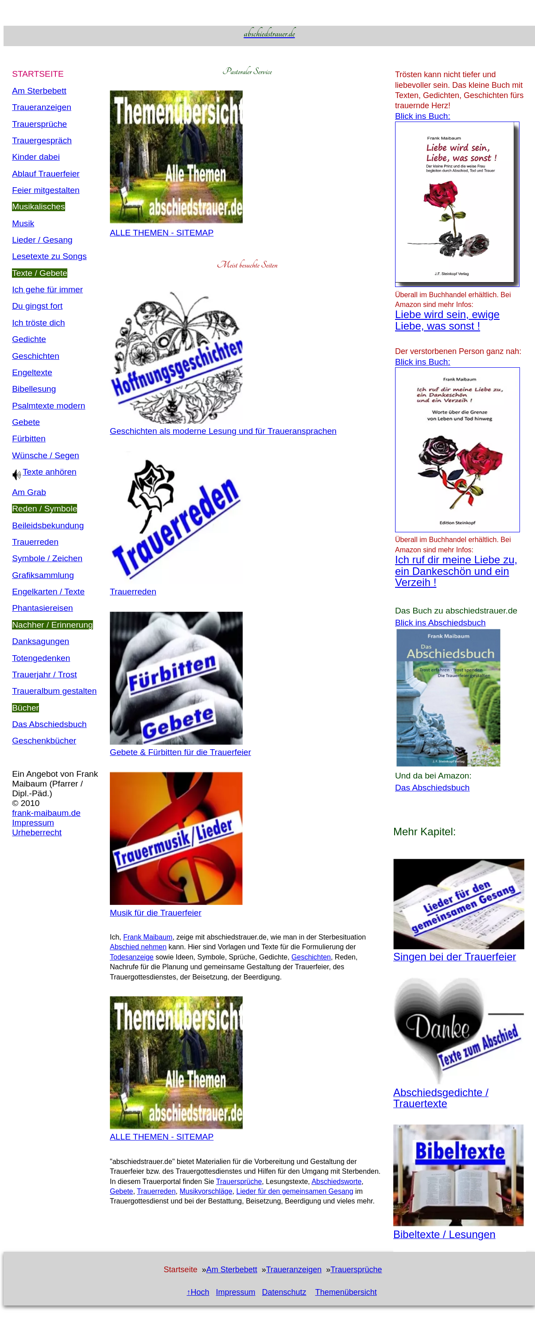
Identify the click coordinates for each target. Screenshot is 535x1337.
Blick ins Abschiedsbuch (440, 622)
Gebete (26, 422)
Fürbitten (29, 438)
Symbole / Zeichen (47, 558)
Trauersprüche (39, 124)
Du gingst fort (37, 306)
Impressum (33, 822)
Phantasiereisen (42, 608)
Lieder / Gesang (42, 239)
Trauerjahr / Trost (44, 674)
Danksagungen (40, 641)
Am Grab (29, 492)
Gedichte (29, 339)
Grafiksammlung (43, 575)
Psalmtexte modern (48, 405)
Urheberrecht (37, 832)
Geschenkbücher (44, 740)
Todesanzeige (132, 957)
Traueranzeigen (41, 107)
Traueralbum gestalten (54, 691)
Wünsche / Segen (45, 455)
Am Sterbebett (39, 90)
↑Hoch (197, 1292)
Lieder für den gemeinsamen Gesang (294, 1191)
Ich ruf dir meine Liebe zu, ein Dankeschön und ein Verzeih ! (456, 571)
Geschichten (35, 356)
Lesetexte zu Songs (49, 256)
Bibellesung (34, 388)
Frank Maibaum (147, 937)
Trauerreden (35, 542)
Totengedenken (41, 658)
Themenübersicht (346, 1292)
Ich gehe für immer (47, 289)
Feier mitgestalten (46, 190)
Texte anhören (44, 471)
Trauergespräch (42, 140)
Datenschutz (284, 1292)
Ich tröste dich (38, 322)
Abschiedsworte (336, 1181)
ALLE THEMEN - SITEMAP (161, 232)
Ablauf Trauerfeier (46, 173)
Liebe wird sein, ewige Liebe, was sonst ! (447, 319)
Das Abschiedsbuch (49, 724)
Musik (23, 223)
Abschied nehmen (138, 947)
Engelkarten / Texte (48, 591)
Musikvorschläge (205, 1191)
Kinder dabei (36, 156)
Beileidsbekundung (48, 525)
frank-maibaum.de (46, 813)
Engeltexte (32, 372)
